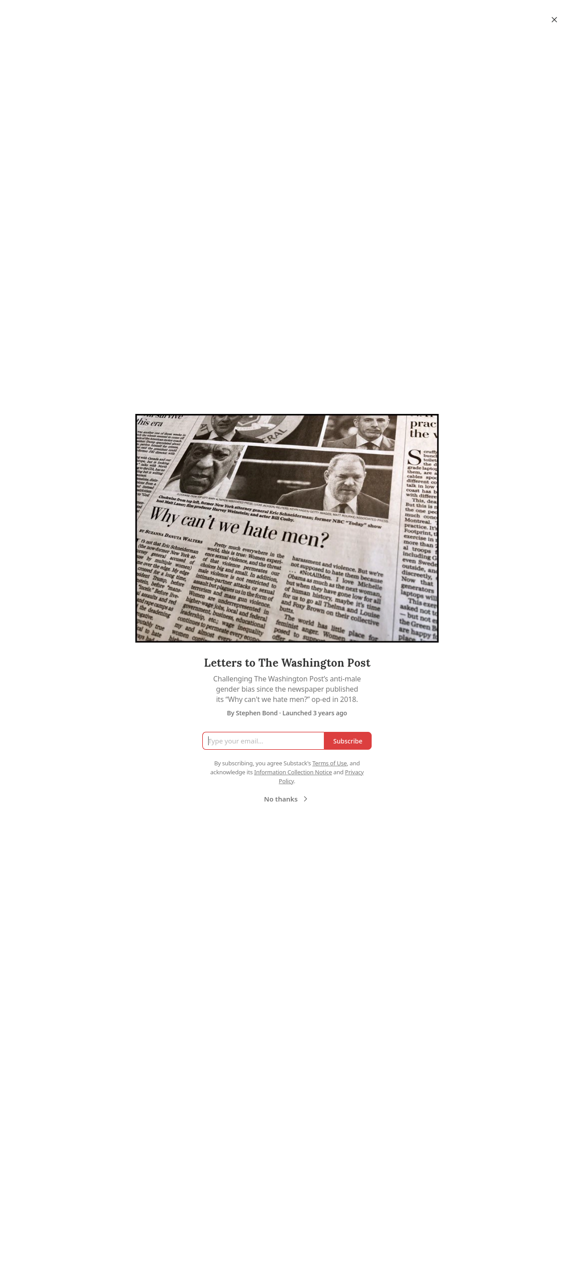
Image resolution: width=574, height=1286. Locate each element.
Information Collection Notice (293, 772)
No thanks (287, 798)
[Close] (554, 20)
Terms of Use (329, 763)
